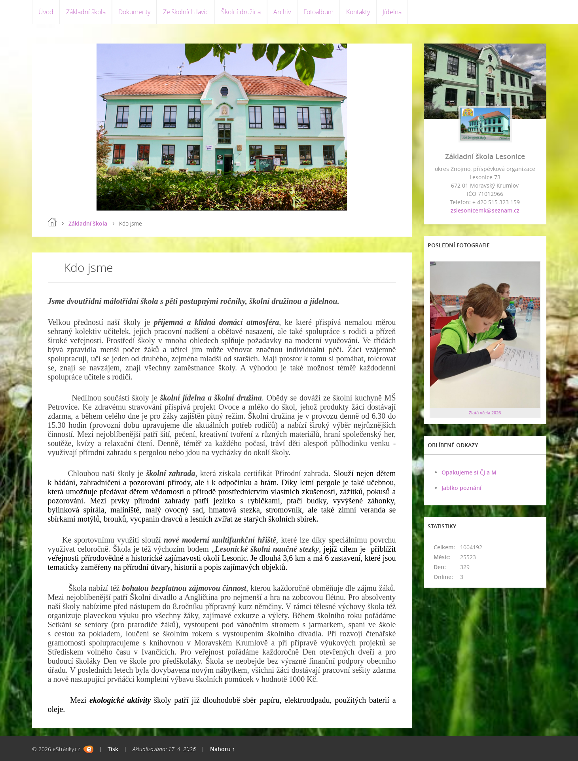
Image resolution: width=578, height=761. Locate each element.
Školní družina (241, 12)
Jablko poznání (461, 488)
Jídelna (392, 12)
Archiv (282, 12)
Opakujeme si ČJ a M (469, 472)
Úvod (45, 12)
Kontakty (358, 12)
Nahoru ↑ (222, 749)
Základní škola (86, 12)
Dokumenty (134, 12)
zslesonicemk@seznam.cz (485, 210)
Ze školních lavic (185, 12)
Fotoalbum (318, 12)
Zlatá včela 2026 (485, 413)
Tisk (113, 749)
